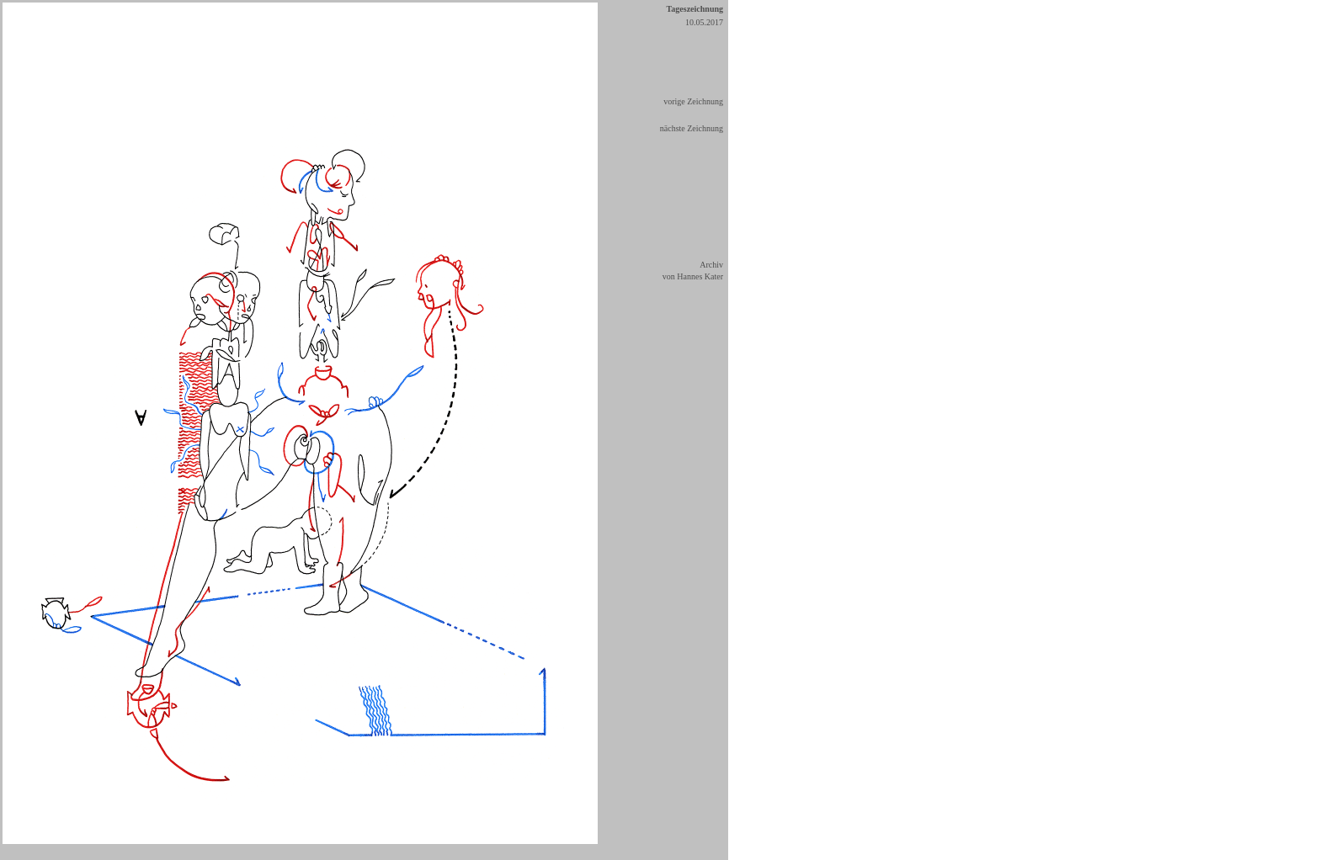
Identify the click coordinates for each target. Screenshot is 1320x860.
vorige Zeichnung (693, 101)
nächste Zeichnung (691, 128)
